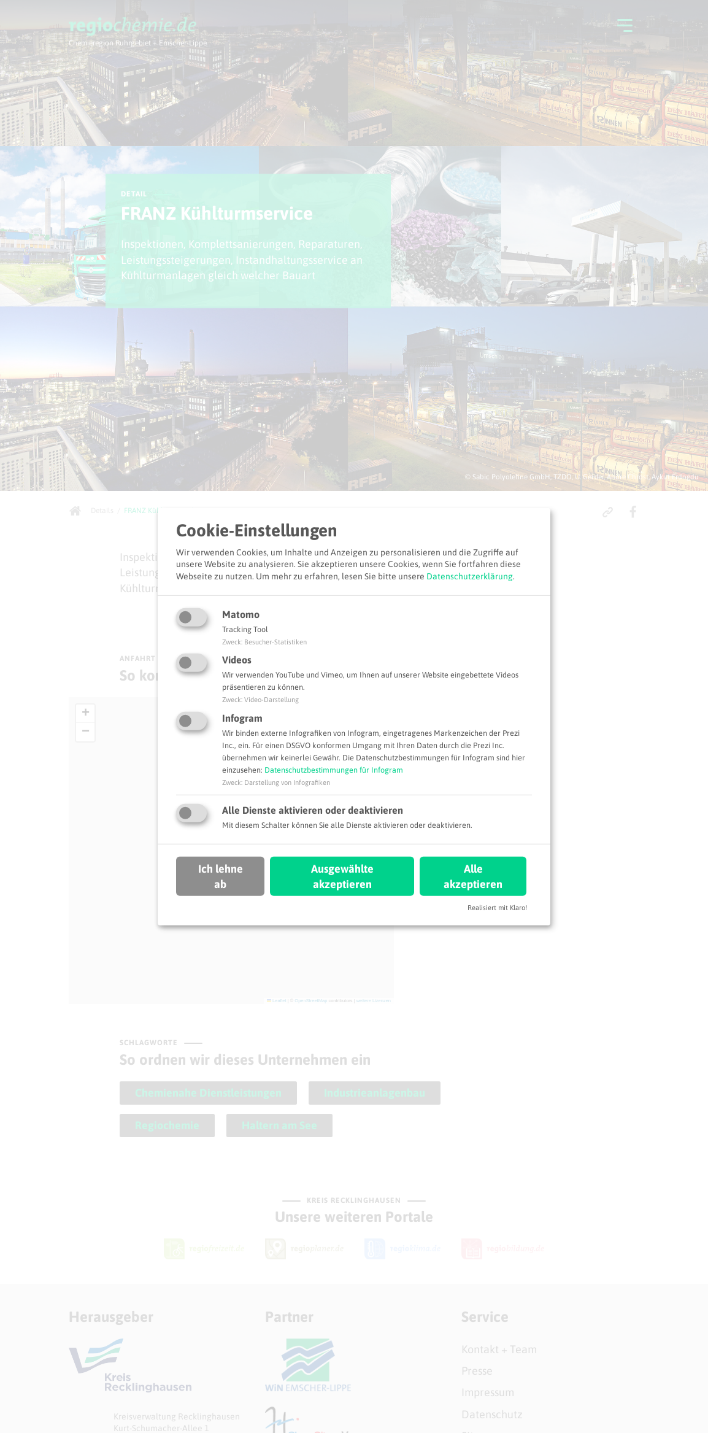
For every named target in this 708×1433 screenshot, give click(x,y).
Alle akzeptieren (473, 876)
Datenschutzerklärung (469, 576)
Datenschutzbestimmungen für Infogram (333, 769)
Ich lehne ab (220, 876)
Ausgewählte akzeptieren (342, 876)
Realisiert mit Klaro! (497, 907)
